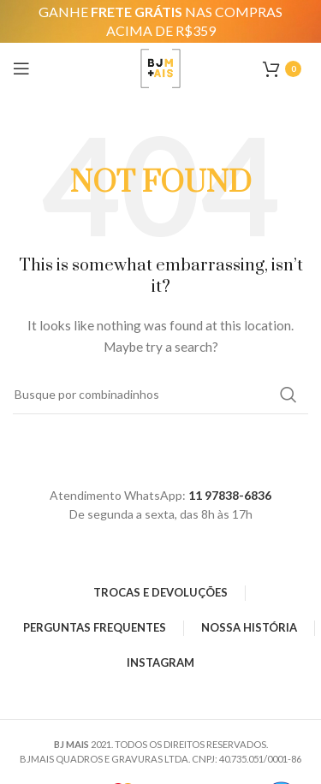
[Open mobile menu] (21, 68)
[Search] (160, 394)
